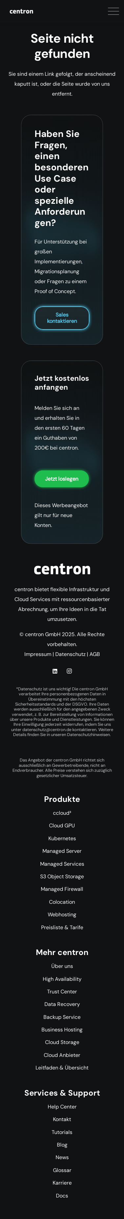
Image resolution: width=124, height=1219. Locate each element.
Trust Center (62, 991)
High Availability (62, 979)
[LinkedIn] (55, 671)
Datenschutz (70, 654)
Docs (62, 1195)
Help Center (62, 1106)
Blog (62, 1144)
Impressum (37, 654)
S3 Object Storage (62, 876)
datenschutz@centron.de (46, 729)
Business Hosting (62, 1029)
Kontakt (62, 1119)
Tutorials (62, 1132)
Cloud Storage (62, 1042)
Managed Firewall (62, 889)
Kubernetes (62, 838)
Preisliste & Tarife (62, 927)
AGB (94, 654)
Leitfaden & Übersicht (62, 1067)
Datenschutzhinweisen (88, 734)
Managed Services (62, 863)
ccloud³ (62, 812)
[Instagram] (69, 671)
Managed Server (62, 851)
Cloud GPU (62, 825)
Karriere (62, 1182)
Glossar (62, 1170)
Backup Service (62, 1017)
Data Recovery (62, 1004)
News (62, 1157)
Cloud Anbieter (62, 1055)
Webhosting (62, 914)
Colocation (62, 901)
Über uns (62, 966)
